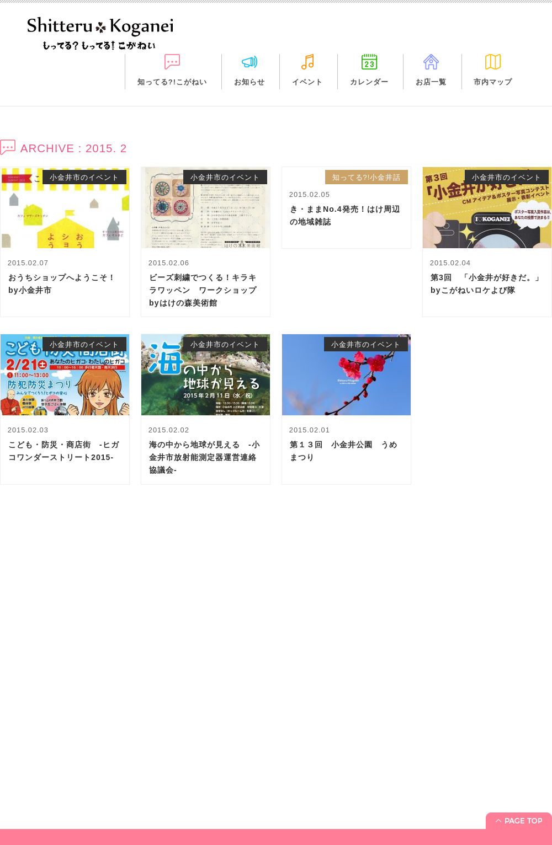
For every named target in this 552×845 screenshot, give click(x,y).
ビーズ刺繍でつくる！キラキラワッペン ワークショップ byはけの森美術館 (207, 290)
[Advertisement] (276, 611)
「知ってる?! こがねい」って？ (61, 782)
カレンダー (369, 82)
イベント (307, 82)
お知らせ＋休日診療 (41, 798)
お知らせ (249, 82)
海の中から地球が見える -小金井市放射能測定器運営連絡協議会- (204, 457)
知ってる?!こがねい (172, 82)
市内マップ (493, 82)
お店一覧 (431, 82)
